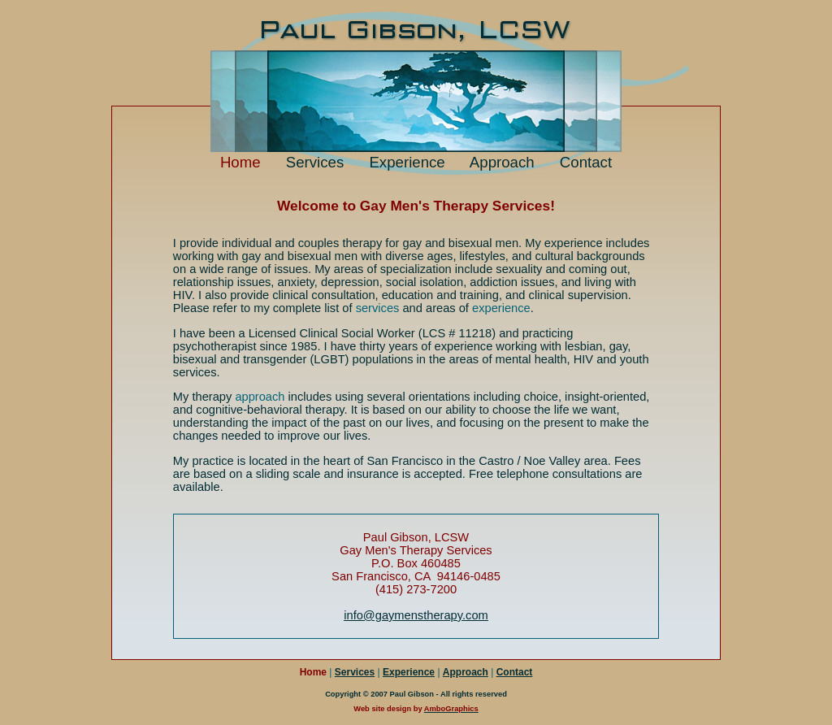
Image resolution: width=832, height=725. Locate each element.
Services (315, 162)
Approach (502, 162)
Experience (406, 162)
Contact (586, 162)
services (378, 308)
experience (501, 308)
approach (259, 396)
